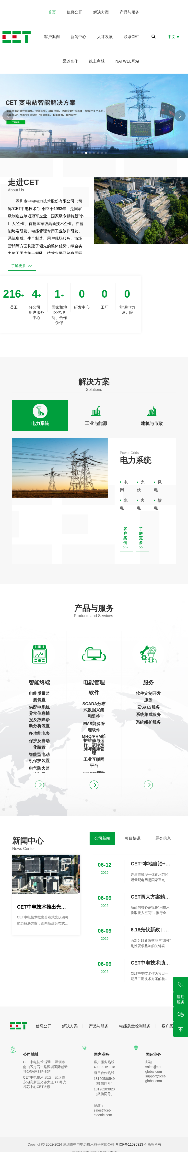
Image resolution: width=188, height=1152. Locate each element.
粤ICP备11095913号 (131, 1144)
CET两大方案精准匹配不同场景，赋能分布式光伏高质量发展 (151, 897)
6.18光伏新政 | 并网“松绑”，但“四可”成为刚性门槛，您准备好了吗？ (151, 929)
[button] (180, 115)
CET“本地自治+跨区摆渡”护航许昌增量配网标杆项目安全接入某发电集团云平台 (151, 863)
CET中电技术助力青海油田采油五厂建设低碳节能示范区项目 (151, 963)
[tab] (40, 415)
